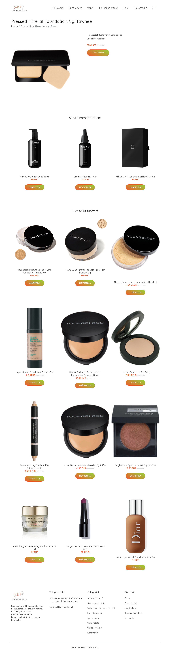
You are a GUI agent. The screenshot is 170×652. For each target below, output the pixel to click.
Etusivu (14, 26)
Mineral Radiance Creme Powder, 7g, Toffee (85, 465)
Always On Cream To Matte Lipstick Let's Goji (85, 548)
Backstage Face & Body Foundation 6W (135, 557)
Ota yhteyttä (130, 603)
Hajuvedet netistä (95, 598)
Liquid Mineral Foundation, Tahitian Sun (34, 372)
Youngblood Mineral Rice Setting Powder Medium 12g (85, 271)
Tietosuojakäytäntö (134, 613)
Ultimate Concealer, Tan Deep (135, 372)
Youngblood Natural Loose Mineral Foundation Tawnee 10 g (34, 271)
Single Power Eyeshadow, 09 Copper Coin (135, 465)
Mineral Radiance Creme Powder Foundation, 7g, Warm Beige (85, 373)
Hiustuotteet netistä (96, 603)
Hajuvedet (57, 7)
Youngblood (116, 35)
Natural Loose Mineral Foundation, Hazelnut (135, 282)
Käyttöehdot (131, 608)
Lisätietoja (98, 52)
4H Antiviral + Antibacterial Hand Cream (135, 176)
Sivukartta (129, 618)
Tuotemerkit (140, 7)
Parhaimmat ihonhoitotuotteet (101, 608)
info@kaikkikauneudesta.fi (61, 607)
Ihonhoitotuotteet (108, 7)
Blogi (125, 7)
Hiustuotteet (75, 7)
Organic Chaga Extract (85, 176)
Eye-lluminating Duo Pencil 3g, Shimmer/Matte (34, 466)
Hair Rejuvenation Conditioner (34, 176)
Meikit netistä (93, 623)
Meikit (90, 7)
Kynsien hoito (93, 618)
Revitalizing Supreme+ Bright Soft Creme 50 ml (34, 548)
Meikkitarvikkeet (94, 628)
